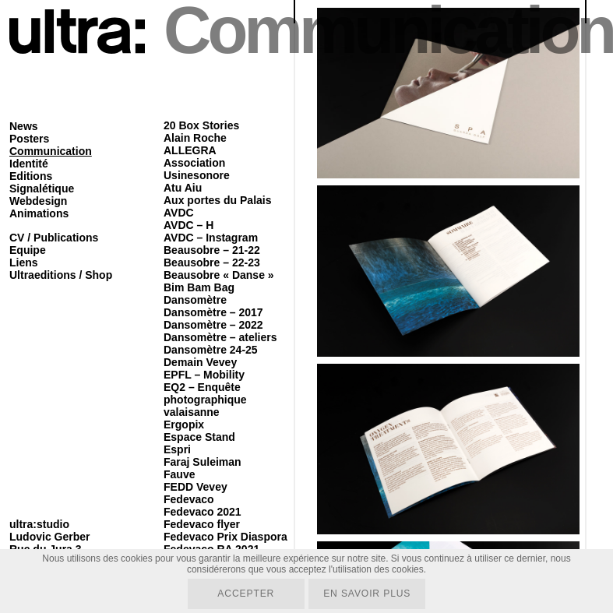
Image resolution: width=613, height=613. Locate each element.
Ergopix (184, 424)
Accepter (245, 593)
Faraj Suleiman (202, 462)
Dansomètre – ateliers (220, 337)
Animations (39, 213)
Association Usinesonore (197, 169)
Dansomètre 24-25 (211, 349)
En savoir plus (367, 593)
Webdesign (38, 201)
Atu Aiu (183, 187)
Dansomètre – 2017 (213, 312)
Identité (28, 163)
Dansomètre (195, 300)
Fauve (179, 474)
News (23, 126)
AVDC (179, 212)
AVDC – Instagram (211, 237)
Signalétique (41, 188)
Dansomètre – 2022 (213, 325)
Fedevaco (189, 499)
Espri (177, 449)
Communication (50, 151)
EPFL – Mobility (204, 374)
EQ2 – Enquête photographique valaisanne (205, 399)
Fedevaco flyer (202, 524)
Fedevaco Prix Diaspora (225, 536)
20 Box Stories (201, 125)
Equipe (27, 250)
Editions (30, 176)
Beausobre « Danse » (219, 275)
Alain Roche (195, 138)
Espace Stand (199, 437)
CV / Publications (53, 237)
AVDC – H (188, 225)
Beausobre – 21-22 (212, 250)
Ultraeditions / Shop (60, 275)
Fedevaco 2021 (202, 512)
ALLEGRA (190, 150)
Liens (23, 262)
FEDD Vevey (195, 487)
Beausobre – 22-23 (212, 262)
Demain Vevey (200, 362)
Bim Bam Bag (199, 287)
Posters (29, 138)
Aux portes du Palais (217, 200)
